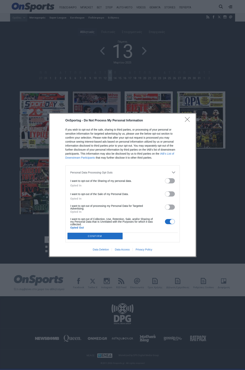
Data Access (122, 249)
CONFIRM (95, 235)
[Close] (188, 120)
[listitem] (122, 172)
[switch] (170, 180)
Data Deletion (101, 249)
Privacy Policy (144, 249)
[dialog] (122, 185)
